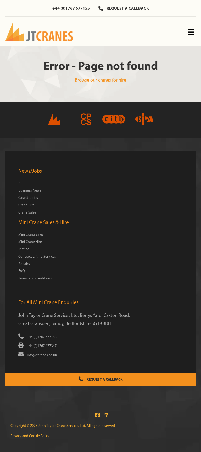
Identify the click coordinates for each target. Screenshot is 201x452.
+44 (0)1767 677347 (37, 346)
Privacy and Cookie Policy (29, 436)
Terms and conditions (35, 278)
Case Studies (28, 197)
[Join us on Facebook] (96, 415)
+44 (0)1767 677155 (71, 8)
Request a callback (123, 8)
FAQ (21, 271)
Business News (29, 190)
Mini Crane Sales (30, 234)
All (20, 183)
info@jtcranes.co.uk (37, 355)
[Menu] (191, 32)
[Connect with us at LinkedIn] (104, 415)
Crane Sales (27, 212)
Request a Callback (101, 379)
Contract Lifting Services (37, 256)
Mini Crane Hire (30, 242)
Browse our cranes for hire (100, 80)
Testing (24, 249)
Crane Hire (26, 205)
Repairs (24, 264)
